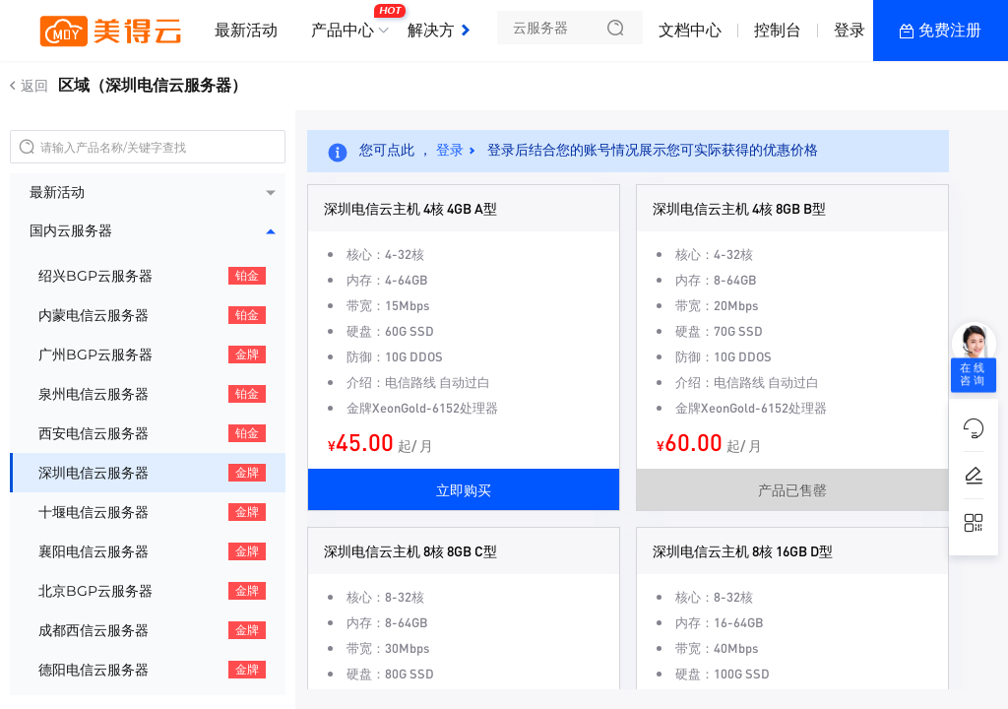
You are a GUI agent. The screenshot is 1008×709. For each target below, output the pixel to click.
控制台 (777, 30)
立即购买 (463, 489)
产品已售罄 (792, 489)
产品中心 (347, 22)
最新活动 (246, 30)
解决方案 (439, 30)
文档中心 (690, 30)
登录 (849, 30)
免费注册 (949, 30)
